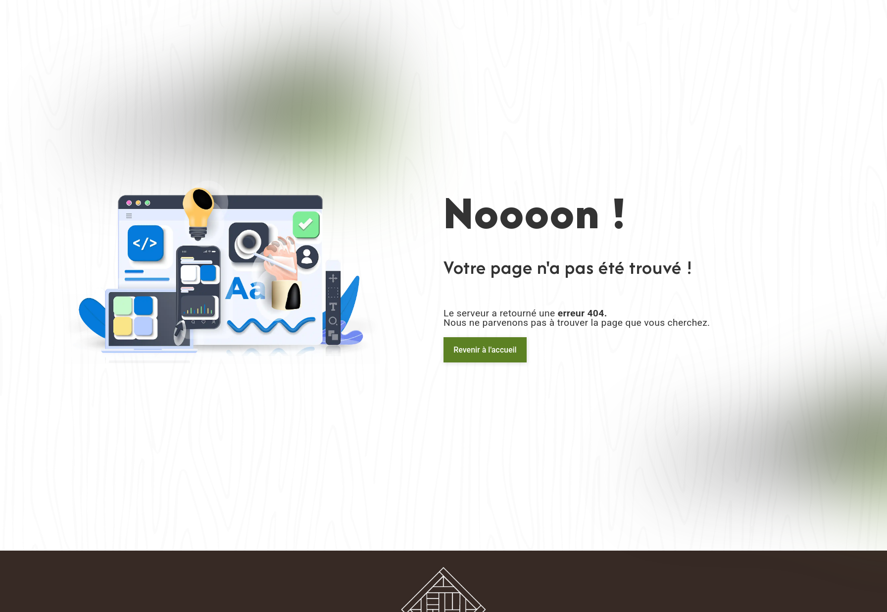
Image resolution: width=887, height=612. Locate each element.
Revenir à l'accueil (484, 350)
